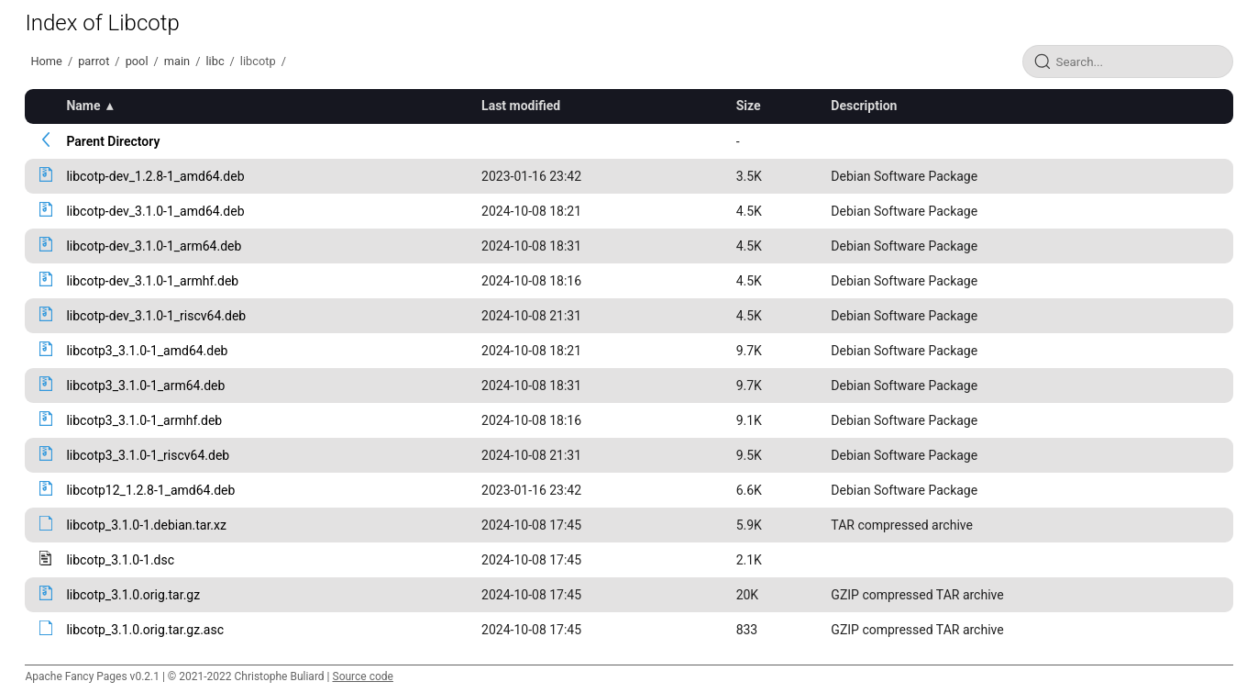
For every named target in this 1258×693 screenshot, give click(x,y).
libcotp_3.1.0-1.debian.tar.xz (146, 525)
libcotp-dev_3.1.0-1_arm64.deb (153, 246)
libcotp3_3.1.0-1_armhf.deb (144, 420)
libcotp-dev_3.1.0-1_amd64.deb (155, 211)
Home (45, 61)
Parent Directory (113, 141)
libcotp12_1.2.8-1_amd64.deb (150, 490)
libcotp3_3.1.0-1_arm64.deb (145, 385)
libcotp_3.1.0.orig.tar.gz (133, 594)
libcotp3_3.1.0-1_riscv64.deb (147, 455)
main (177, 61)
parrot (93, 61)
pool (137, 61)
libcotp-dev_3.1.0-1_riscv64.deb (156, 315)
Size (748, 105)
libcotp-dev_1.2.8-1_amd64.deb (155, 176)
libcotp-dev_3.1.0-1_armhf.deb (152, 281)
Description (864, 105)
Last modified (520, 105)
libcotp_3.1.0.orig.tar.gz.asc (145, 629)
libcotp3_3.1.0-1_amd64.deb (146, 350)
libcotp (258, 61)
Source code (363, 676)
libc (214, 61)
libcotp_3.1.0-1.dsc (120, 560)
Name (83, 105)
